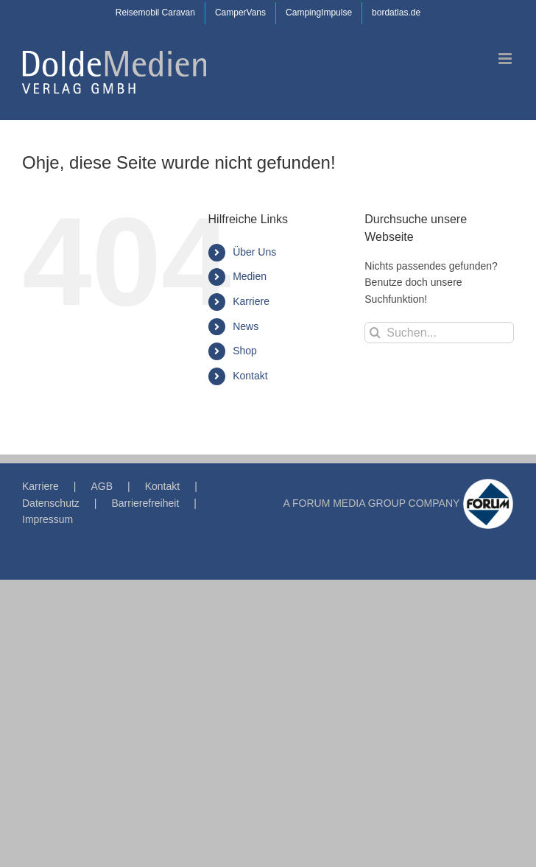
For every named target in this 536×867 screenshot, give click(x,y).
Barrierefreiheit (145, 503)
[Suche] (375, 332)
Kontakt (250, 376)
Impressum (47, 519)
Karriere (251, 301)
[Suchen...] (439, 332)
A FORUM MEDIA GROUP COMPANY (371, 503)
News (245, 326)
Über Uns (254, 252)
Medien (250, 276)
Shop (245, 351)
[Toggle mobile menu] (506, 58)
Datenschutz (51, 503)
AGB (102, 486)
